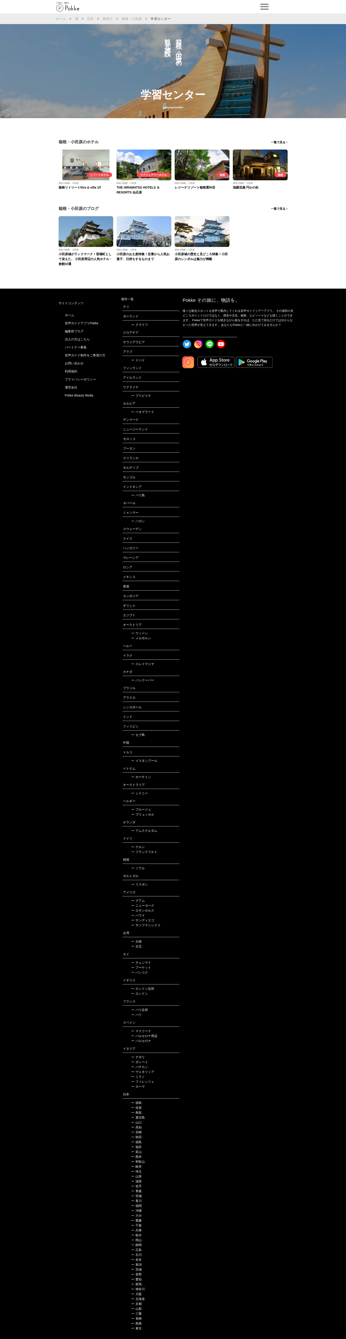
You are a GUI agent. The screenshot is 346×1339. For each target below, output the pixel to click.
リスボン (139, 884)
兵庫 (136, 1230)
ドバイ (138, 360)
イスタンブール (144, 760)
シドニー (139, 793)
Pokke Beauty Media (79, 395)
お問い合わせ (74, 363)
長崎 (136, 1318)
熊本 (136, 1156)
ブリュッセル (142, 814)
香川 (136, 1201)
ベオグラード (142, 412)
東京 (136, 1328)
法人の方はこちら (77, 339)
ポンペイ (139, 1062)
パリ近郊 (139, 1010)
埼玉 (136, 1171)
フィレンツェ (142, 1081)
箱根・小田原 (132, 19)
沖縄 (136, 1210)
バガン (138, 521)
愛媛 (136, 1220)
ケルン (138, 847)
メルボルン (141, 638)
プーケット (141, 967)
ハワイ (138, 915)
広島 (136, 1250)
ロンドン (139, 993)
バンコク (139, 972)
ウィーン (139, 633)
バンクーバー (142, 680)
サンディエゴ (142, 920)
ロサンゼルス (142, 910)
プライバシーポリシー (80, 379)
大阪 (136, 1294)
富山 (136, 1152)
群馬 (136, 1284)
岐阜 (136, 1166)
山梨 (136, 1308)
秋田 (136, 1137)
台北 (136, 946)
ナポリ (138, 1057)
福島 (136, 1142)
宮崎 (136, 1132)
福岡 (136, 1206)
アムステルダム (144, 830)
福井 (136, 1147)
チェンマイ (141, 962)
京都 (136, 1304)
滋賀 (136, 1181)
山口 (136, 1122)
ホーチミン (141, 777)
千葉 (136, 1225)
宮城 (136, 1196)
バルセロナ (141, 1041)
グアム (138, 900)
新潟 (136, 1264)
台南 (136, 941)
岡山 (136, 1240)
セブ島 (138, 735)
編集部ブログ (74, 331)
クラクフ (139, 325)
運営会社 (71, 387)
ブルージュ (141, 809)
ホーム (61, 19)
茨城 (136, 1269)
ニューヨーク (142, 905)
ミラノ (138, 1076)
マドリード (141, 1031)
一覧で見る (278, 142)
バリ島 (138, 495)
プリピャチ (141, 395)
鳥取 (136, 1112)
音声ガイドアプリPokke (81, 323)
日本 (90, 19)
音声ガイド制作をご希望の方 (85, 355)
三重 (136, 1313)
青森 (136, 1191)
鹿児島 (138, 1117)
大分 (136, 1215)
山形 (136, 1176)
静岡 (136, 1245)
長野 (136, 1274)
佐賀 (136, 1107)
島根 (136, 1323)
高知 (136, 1127)
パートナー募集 (76, 347)
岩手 (136, 1186)
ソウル (138, 868)
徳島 (136, 1103)
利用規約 (71, 371)
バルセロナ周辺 (144, 1036)
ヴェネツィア (142, 1072)
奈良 (136, 1259)
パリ (136, 1015)
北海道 (138, 1299)
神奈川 (108, 19)
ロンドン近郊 (142, 988)
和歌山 (138, 1161)
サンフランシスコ (145, 925)
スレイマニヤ (142, 664)
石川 (136, 1255)
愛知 (136, 1279)
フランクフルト (144, 852)
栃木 (136, 1235)
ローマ (138, 1086)
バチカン (139, 1067)
